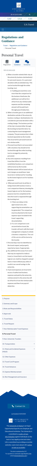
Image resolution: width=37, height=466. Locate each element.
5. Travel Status (7, 319)
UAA (20, 19)
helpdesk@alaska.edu (20, 456)
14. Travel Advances (9, 367)
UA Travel (29, 24)
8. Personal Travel (8, 334)
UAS (30, 19)
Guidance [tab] (17, 63)
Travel (5, 45)
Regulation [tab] (7, 63)
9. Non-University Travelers (11, 339)
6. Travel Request (8, 324)
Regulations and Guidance (18, 45)
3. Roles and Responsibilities (11, 308)
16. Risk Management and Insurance (14, 377)
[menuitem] (18, 298)
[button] (34, 343)
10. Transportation (8, 344)
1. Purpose (5, 298)
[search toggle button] (29, 15)
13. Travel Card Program (10, 362)
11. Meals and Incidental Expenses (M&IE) (13, 350)
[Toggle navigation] (3, 30)
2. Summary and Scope (9, 303)
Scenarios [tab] (27, 63)
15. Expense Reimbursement (11, 372)
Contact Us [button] (18, 406)
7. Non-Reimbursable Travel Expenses (15, 329)
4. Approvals (6, 314)
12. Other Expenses (8, 357)
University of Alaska (16, 426)
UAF (9, 19)
